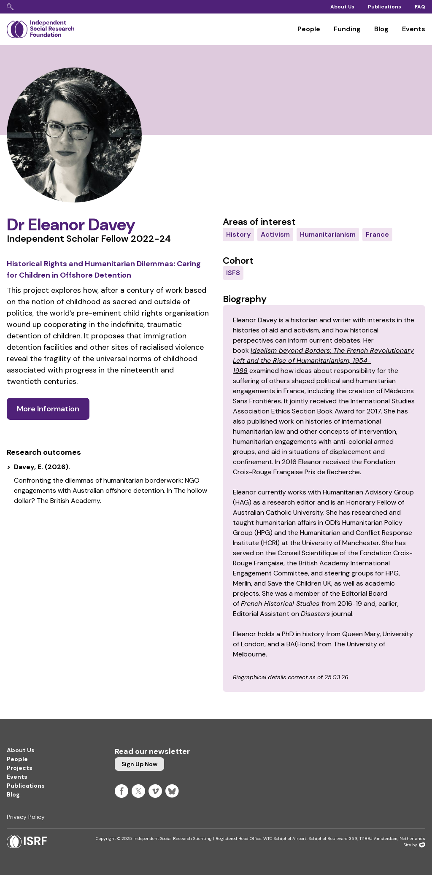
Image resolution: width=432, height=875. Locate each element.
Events (413, 28)
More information (48, 409)
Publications (384, 6)
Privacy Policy (26, 817)
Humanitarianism (328, 234)
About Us (342, 6)
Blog (381, 28)
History (238, 234)
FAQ (420, 6)
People (308, 28)
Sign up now (139, 764)
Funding (347, 28)
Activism (275, 234)
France (377, 234)
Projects (19, 768)
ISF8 (233, 272)
